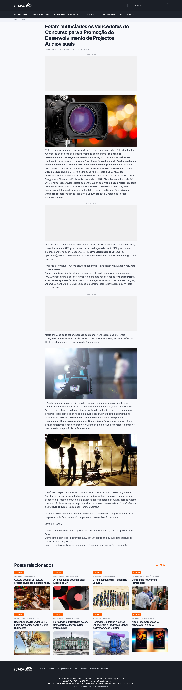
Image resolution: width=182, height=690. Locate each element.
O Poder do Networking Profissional (144, 581)
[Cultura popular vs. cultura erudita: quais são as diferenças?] (32, 609)
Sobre (42, 669)
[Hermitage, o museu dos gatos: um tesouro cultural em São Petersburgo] (71, 654)
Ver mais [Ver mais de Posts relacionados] (162, 565)
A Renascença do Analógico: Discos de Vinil (69, 581)
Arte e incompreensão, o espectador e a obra (145, 623)
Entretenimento (20, 14)
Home (16, 20)
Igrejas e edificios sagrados (66, 14)
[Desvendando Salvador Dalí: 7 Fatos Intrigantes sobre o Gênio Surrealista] (32, 654)
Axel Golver (18, 576)
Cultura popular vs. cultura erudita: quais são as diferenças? (32, 581)
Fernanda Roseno (138, 576)
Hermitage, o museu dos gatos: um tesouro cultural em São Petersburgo (70, 624)
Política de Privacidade (89, 669)
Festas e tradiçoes (41, 14)
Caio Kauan (97, 576)
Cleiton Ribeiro (58, 576)
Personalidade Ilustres (112, 14)
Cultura (130, 14)
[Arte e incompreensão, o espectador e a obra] (150, 651)
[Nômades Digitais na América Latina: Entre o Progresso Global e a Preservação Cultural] (111, 654)
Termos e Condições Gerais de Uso (62, 669)
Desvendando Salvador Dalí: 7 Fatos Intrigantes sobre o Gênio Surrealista (31, 624)
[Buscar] (131, 5)
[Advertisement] (91, 73)
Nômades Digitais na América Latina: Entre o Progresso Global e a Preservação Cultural (110, 624)
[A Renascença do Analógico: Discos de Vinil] (71, 609)
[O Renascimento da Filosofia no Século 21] (111, 609)
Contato (104, 669)
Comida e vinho (90, 14)
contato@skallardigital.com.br (104, 681)
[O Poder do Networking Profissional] (150, 609)
